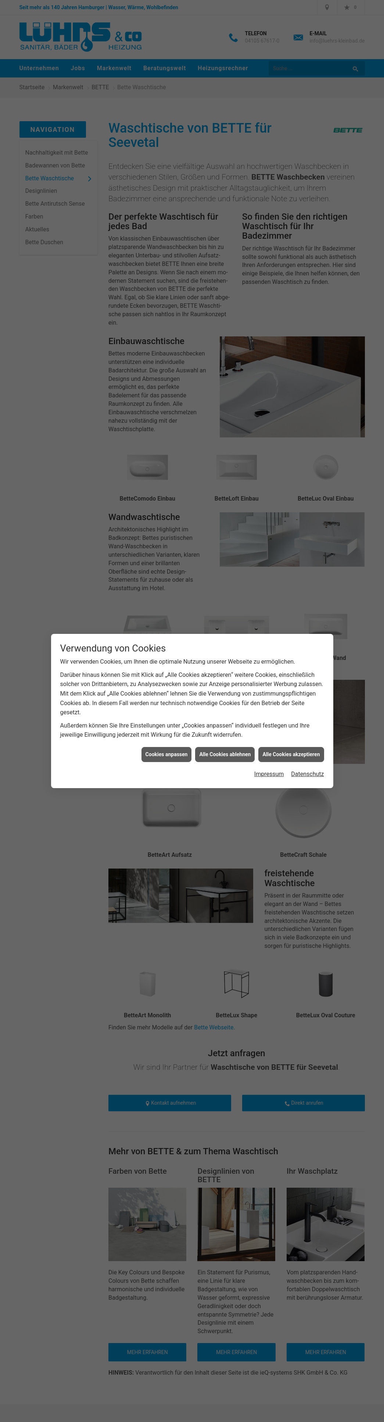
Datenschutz (307, 773)
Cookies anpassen (167, 754)
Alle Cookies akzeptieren (291, 754)
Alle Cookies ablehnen (225, 754)
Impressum (269, 773)
